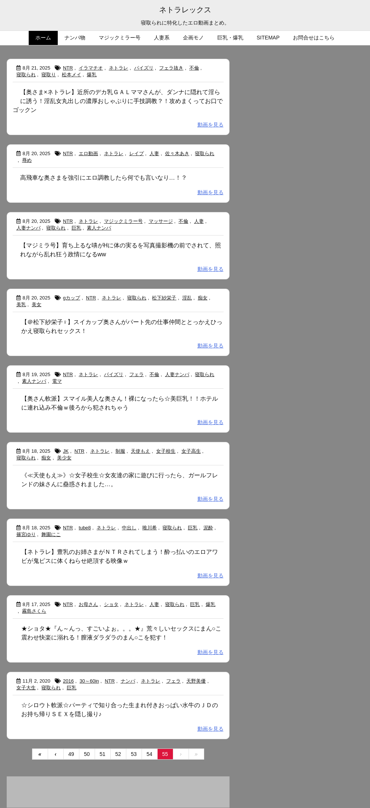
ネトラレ (118, 68)
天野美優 (196, 681)
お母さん (88, 604)
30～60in (89, 681)
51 (102, 754)
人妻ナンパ (28, 228)
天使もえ (140, 451)
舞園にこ (51, 534)
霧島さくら (34, 611)
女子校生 (165, 451)
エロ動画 (88, 153)
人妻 (154, 153)
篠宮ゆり (26, 534)
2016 (68, 681)
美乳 (21, 304)
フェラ (136, 374)
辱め (27, 160)
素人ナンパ (99, 228)
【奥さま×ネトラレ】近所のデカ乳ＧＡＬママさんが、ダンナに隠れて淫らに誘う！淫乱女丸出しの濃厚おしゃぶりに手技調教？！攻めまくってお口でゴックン (118, 101)
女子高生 (191, 451)
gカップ (71, 298)
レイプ (136, 153)
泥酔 (208, 527)
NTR (68, 68)
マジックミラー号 (123, 221)
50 (87, 754)
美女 (36, 304)
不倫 (194, 68)
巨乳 (76, 228)
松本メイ (71, 74)
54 (149, 754)
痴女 (203, 298)
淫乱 (187, 298)
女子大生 (26, 687)
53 (134, 754)
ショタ (111, 604)
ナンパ (128, 681)
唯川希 (149, 527)
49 (71, 754)
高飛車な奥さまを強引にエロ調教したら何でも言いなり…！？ (103, 177)
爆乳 (92, 74)
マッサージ (161, 221)
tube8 (85, 527)
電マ (57, 381)
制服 (120, 451)
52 (118, 754)
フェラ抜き (171, 68)
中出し (129, 527)
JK (66, 451)
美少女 (64, 458)
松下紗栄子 (164, 298)
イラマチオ (91, 68)
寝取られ (26, 74)
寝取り (48, 74)
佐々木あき (177, 153)
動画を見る (210, 125)
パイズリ (144, 68)
